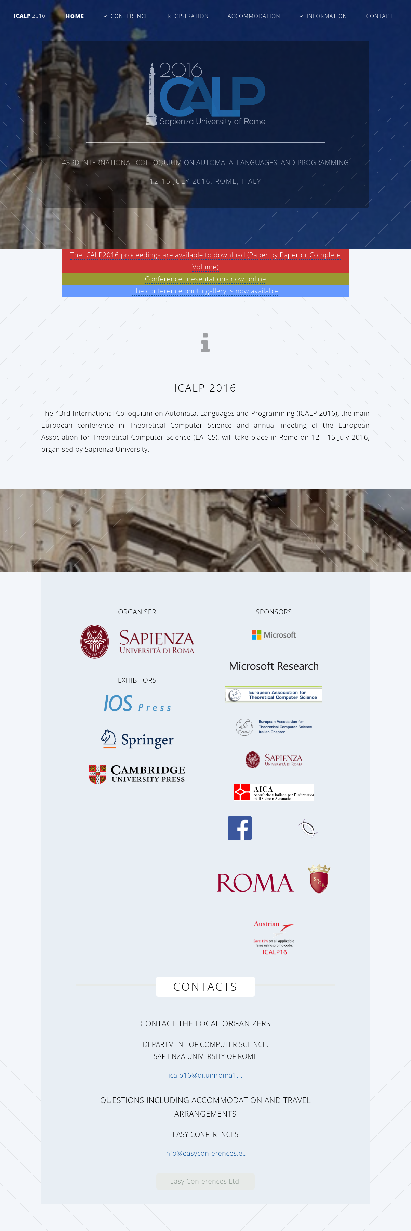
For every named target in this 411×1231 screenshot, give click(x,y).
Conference (129, 16)
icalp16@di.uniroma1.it (205, 1075)
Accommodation (254, 16)
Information (327, 16)
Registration (188, 16)
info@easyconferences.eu (205, 1153)
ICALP (29, 16)
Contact (379, 16)
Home (75, 16)
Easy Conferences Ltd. (205, 1181)
